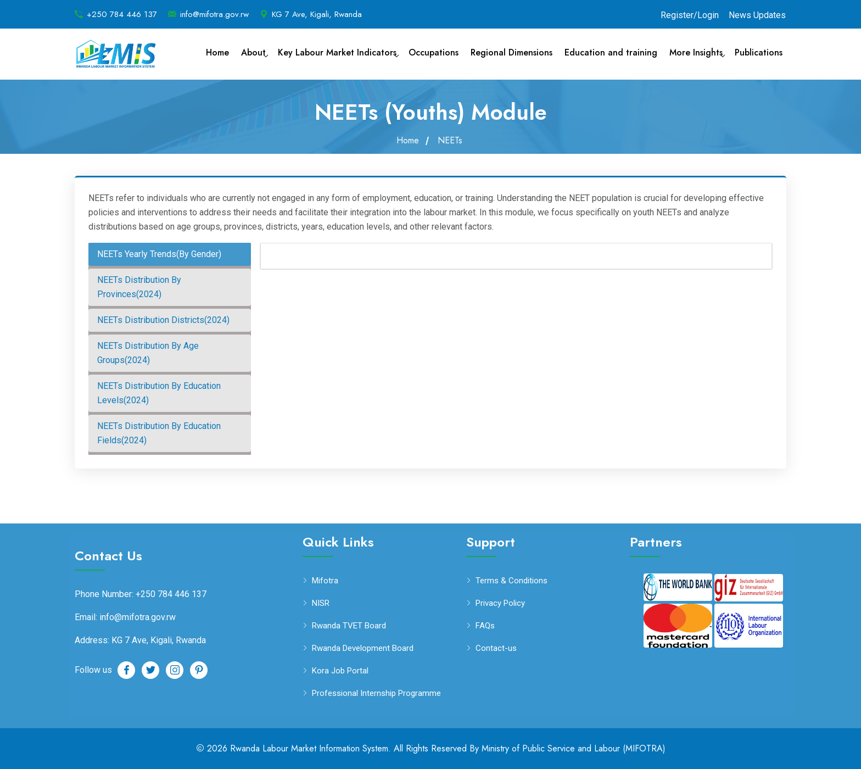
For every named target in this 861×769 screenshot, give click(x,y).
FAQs (485, 626)
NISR (320, 603)
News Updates (757, 15)
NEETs (450, 141)
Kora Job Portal (340, 671)
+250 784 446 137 (122, 14)
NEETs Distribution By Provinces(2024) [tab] (139, 287)
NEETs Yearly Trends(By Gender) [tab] (159, 254)
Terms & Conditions (511, 581)
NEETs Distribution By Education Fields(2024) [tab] (159, 433)
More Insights (696, 52)
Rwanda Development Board (362, 648)
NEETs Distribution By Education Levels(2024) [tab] (159, 393)
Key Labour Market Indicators (337, 52)
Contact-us (496, 648)
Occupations (434, 52)
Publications (758, 52)
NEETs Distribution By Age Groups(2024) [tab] (148, 353)
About (253, 52)
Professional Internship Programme (376, 693)
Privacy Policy (500, 603)
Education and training (610, 52)
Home (217, 52)
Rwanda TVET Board (349, 626)
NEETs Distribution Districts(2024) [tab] (163, 320)
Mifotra (325, 581)
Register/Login (690, 15)
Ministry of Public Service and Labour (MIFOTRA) (574, 748)
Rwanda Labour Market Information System (309, 748)
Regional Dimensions (511, 52)
